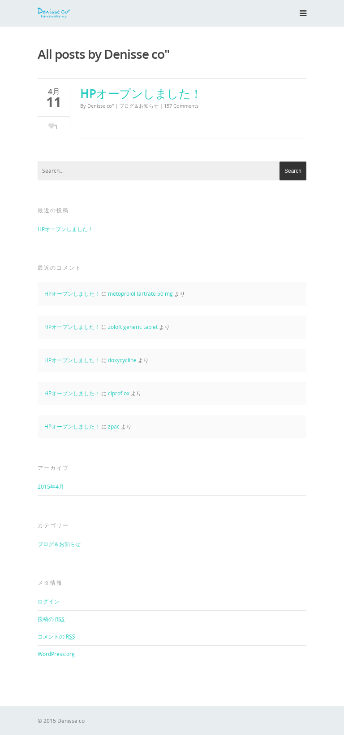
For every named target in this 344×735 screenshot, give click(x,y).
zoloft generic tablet (133, 327)
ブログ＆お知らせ (139, 105)
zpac (114, 426)
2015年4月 (51, 486)
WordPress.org (56, 654)
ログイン (48, 601)
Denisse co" (100, 105)
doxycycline (122, 360)
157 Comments (181, 105)
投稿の (51, 619)
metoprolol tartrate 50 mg (140, 294)
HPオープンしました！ (141, 93)
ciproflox (118, 393)
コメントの (56, 636)
